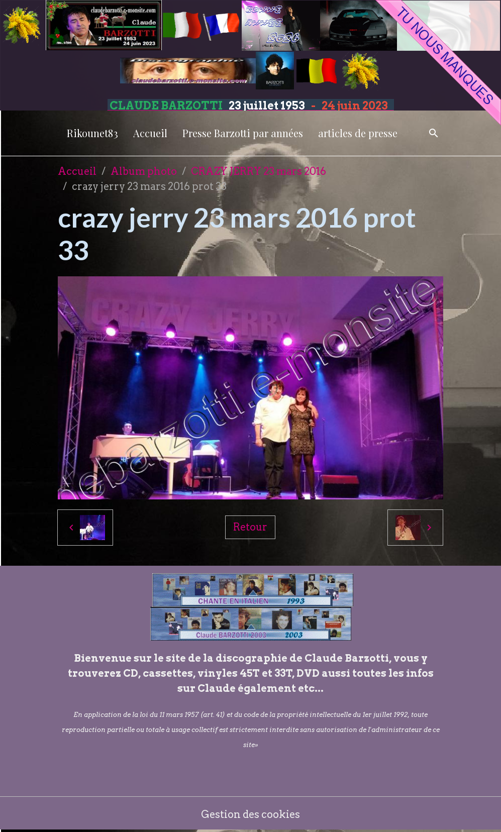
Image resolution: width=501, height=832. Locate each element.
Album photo (144, 171)
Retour (250, 527)
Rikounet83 (92, 133)
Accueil (150, 133)
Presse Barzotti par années (242, 133)
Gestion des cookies (250, 814)
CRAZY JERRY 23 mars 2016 (258, 171)
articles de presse (357, 133)
